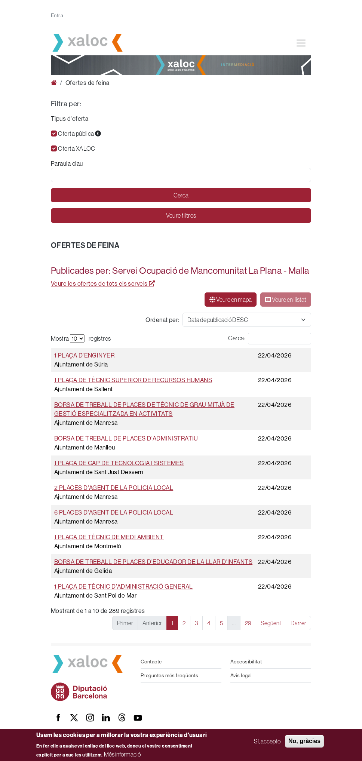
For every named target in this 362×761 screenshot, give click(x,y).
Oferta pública (79, 133)
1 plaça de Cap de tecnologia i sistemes (119, 463)
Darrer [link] (298, 623)
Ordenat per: (162, 319)
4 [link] (209, 623)
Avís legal (241, 675)
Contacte (151, 661)
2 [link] (183, 623)
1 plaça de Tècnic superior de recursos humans (133, 380)
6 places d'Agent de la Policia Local (113, 512)
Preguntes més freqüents (169, 675)
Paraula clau (67, 163)
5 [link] (221, 623)
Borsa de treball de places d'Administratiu (126, 438)
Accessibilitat (246, 661)
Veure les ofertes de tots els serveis (103, 283)
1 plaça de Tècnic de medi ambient (109, 537)
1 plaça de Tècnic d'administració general (123, 586)
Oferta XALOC (76, 148)
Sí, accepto (267, 741)
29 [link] (248, 623)
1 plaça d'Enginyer (84, 355)
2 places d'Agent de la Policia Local (113, 487)
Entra (57, 15)
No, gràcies (304, 741)
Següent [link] (271, 623)
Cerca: (236, 338)
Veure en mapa (230, 299)
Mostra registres (81, 338)
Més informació (122, 754)
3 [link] (196, 623)
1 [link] (172, 623)
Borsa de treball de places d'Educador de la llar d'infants (153, 561)
